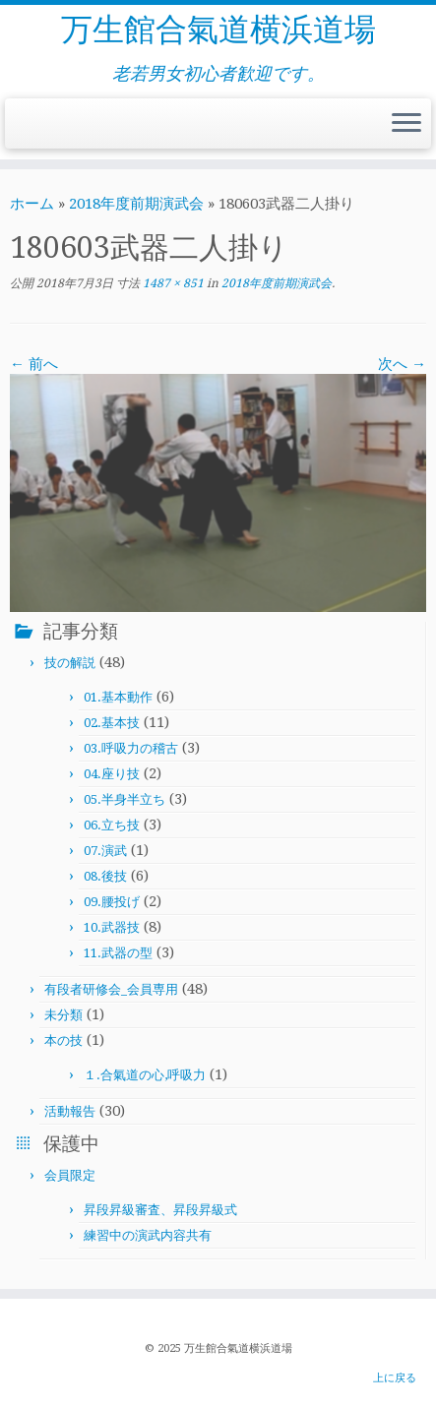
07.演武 (105, 850)
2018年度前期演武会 (136, 204)
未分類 (63, 1015)
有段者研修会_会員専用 (111, 989)
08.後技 (105, 876)
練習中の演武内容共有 (148, 1235)
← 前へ (34, 364)
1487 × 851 (172, 283)
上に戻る (394, 1378)
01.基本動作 (118, 697)
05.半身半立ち (124, 799)
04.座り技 (112, 773)
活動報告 (69, 1111)
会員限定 (69, 1175)
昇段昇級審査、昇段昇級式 (160, 1209)
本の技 (63, 1040)
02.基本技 (112, 722)
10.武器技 (112, 927)
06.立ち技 (112, 825)
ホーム (32, 204)
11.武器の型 (118, 953)
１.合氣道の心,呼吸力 (145, 1075)
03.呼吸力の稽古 (131, 748)
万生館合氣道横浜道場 (218, 29)
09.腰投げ (112, 901)
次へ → (402, 364)
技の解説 (69, 662)
